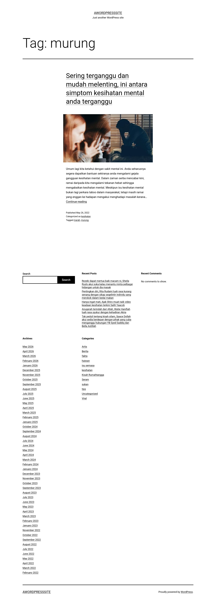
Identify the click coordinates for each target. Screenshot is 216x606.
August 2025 (30, 389)
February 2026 (30, 360)
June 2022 (28, 553)
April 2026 (28, 351)
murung (85, 220)
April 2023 (28, 511)
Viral (84, 398)
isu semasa (88, 365)
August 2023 (30, 492)
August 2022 (30, 544)
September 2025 (32, 384)
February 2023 (30, 520)
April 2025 (28, 407)
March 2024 (29, 459)
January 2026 (30, 365)
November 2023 (31, 478)
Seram (85, 379)
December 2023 (31, 473)
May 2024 (28, 450)
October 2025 (30, 379)
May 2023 (28, 506)
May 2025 (28, 403)
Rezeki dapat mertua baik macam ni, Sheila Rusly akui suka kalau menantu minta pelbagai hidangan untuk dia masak (107, 284)
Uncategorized (90, 393)
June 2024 (28, 445)
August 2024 (30, 436)
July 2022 (28, 549)
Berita (85, 351)
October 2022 (30, 535)
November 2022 (31, 530)
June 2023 (28, 502)
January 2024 (30, 469)
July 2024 (28, 440)
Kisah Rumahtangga (93, 374)
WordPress (187, 591)
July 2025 (28, 393)
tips (84, 389)
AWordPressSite (108, 13)
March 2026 (29, 356)
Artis (84, 346)
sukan (85, 384)
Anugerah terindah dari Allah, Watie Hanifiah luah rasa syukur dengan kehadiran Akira (106, 311)
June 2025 (28, 398)
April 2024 (28, 454)
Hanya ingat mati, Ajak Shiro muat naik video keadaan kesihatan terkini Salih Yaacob (106, 303)
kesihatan (86, 216)
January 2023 (30, 525)
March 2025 (29, 412)
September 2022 (32, 539)
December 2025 (31, 370)
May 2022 (28, 558)
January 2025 (30, 421)
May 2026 (28, 346)
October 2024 (30, 426)
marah (77, 220)
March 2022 (29, 567)
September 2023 (32, 487)
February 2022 (30, 572)
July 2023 (28, 497)
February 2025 (30, 417)
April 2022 (28, 563)
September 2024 (32, 431)
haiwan (86, 360)
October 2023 (30, 483)
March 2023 (29, 516)
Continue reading (76, 201)
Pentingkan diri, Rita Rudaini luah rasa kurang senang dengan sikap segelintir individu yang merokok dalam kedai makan (106, 294)
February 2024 (30, 464)
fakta (84, 356)
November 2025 (31, 374)
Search (26, 273)
